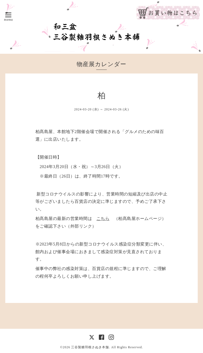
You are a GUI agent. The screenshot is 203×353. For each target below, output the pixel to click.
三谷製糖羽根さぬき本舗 (90, 347)
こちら (103, 218)
